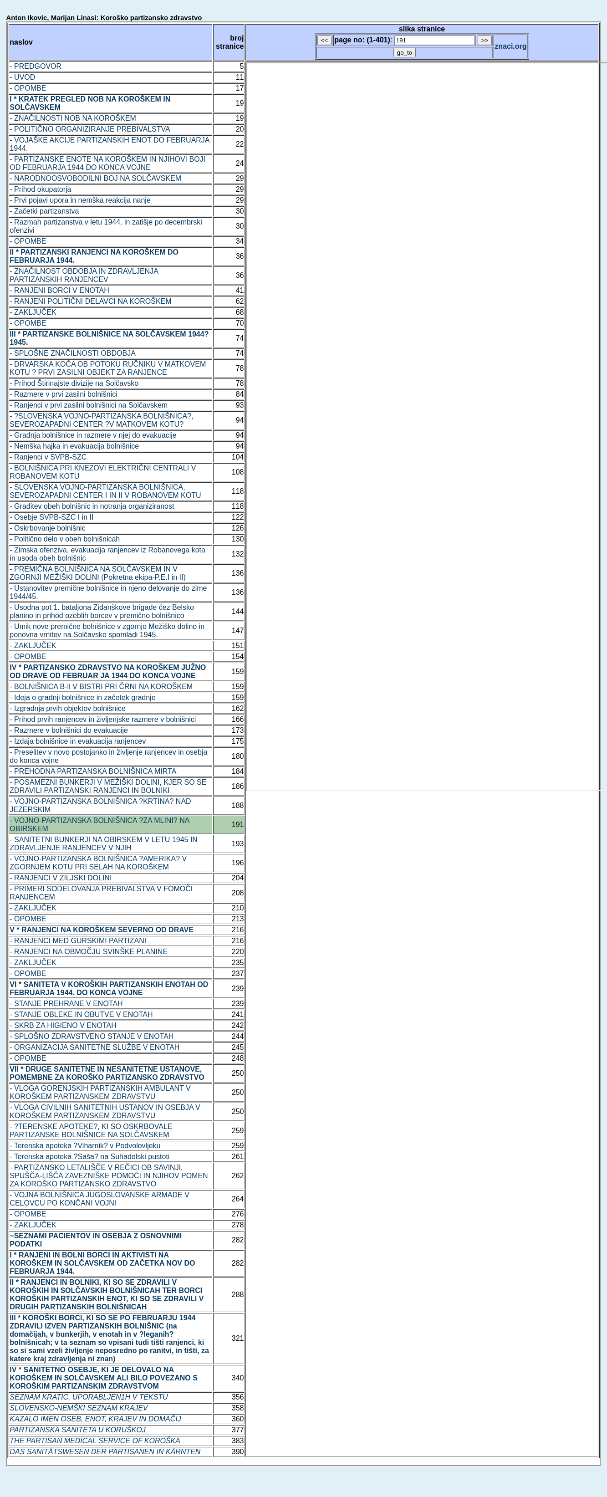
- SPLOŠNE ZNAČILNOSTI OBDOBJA (73, 353)
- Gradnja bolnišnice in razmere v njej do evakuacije (93, 435)
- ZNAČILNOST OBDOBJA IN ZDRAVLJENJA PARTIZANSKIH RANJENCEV (84, 275)
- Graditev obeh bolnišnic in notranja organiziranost (92, 506)
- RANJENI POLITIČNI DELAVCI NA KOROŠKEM (90, 301)
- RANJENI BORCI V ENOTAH (59, 290)
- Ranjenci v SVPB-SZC (48, 457)
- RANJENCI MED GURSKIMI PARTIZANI (78, 941)
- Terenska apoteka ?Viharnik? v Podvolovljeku (85, 1146)
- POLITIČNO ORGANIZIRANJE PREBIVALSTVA (90, 129)
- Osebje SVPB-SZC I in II (51, 517)
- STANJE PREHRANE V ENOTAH (66, 1003)
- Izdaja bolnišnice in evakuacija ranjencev (78, 741)
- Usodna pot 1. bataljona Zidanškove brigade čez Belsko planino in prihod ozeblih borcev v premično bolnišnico (102, 611)
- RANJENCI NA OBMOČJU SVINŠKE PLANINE (89, 951)
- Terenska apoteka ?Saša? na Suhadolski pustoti (89, 1156)
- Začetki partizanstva (44, 211)
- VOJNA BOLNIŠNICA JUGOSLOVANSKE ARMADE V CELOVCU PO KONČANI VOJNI (99, 1199)
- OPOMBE (28, 88)
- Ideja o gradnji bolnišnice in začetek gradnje (82, 697)
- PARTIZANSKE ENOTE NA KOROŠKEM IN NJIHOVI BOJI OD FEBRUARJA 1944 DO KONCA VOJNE (107, 163)
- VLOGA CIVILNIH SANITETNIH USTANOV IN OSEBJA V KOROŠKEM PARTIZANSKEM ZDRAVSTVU (105, 1111)
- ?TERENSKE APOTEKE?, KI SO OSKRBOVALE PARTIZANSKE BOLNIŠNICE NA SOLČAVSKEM (91, 1131)
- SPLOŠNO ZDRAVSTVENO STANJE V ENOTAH (91, 1036)
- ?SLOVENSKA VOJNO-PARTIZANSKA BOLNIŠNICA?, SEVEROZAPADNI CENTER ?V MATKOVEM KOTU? (101, 420)
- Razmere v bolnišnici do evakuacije (69, 730)
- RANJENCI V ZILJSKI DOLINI (61, 878)
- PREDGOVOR (35, 66)
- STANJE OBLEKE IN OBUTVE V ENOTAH (81, 1014)
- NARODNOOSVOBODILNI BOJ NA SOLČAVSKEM (95, 178)
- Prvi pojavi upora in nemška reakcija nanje (80, 200)
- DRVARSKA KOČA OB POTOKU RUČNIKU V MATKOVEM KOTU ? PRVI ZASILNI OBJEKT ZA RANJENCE (108, 368)
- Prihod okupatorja (40, 189)
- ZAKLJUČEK (33, 312)
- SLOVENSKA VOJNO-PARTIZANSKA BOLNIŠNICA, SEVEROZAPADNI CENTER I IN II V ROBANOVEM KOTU (105, 491)
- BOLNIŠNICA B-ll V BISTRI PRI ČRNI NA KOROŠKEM (101, 686)
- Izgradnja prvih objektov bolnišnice (67, 708)
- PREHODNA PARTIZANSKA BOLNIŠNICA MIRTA (93, 771)
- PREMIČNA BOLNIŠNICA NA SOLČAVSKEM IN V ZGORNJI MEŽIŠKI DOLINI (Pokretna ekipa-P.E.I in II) (97, 573)
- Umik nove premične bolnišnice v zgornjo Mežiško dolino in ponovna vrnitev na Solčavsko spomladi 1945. (107, 631)
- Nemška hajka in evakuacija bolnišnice (74, 446)
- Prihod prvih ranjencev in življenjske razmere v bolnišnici (103, 719)
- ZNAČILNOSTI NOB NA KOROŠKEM (73, 118)
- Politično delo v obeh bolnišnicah (65, 539)
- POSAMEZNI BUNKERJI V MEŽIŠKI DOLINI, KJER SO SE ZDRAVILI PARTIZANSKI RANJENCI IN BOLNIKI (108, 786)
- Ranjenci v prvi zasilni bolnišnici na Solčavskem (89, 405)
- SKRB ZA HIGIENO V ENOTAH (63, 1025)
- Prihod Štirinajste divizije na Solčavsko (74, 383)
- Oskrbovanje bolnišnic (47, 528)
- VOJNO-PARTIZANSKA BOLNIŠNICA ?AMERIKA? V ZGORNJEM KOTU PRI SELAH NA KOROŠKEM (98, 863)
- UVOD (22, 77)
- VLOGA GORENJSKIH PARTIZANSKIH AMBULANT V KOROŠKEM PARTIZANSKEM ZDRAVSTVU (100, 1092)
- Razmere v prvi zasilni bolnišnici (63, 394)
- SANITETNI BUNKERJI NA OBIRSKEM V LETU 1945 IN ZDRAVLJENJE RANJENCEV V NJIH (104, 844)
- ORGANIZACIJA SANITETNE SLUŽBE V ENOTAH (94, 1047)
